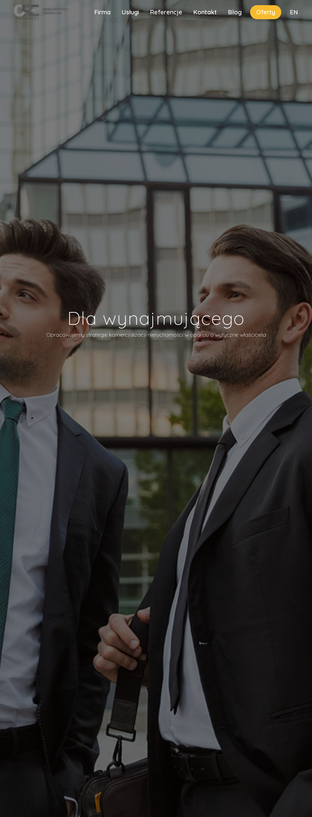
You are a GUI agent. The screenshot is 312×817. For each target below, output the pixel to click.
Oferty (265, 12)
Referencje (166, 12)
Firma (102, 12)
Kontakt (205, 12)
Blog (235, 12)
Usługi (130, 12)
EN (294, 12)
